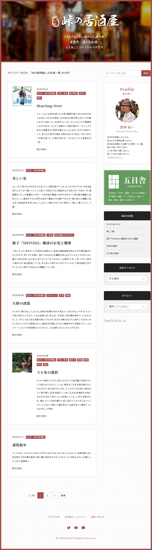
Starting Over (113, 223)
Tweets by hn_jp (115, 320)
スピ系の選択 (112, 253)
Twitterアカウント (114, 157)
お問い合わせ (97, 517)
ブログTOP (54, 517)
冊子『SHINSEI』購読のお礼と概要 (122, 238)
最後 (63, 495)
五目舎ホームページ (75, 517)
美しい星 (110, 231)
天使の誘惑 (111, 245)
